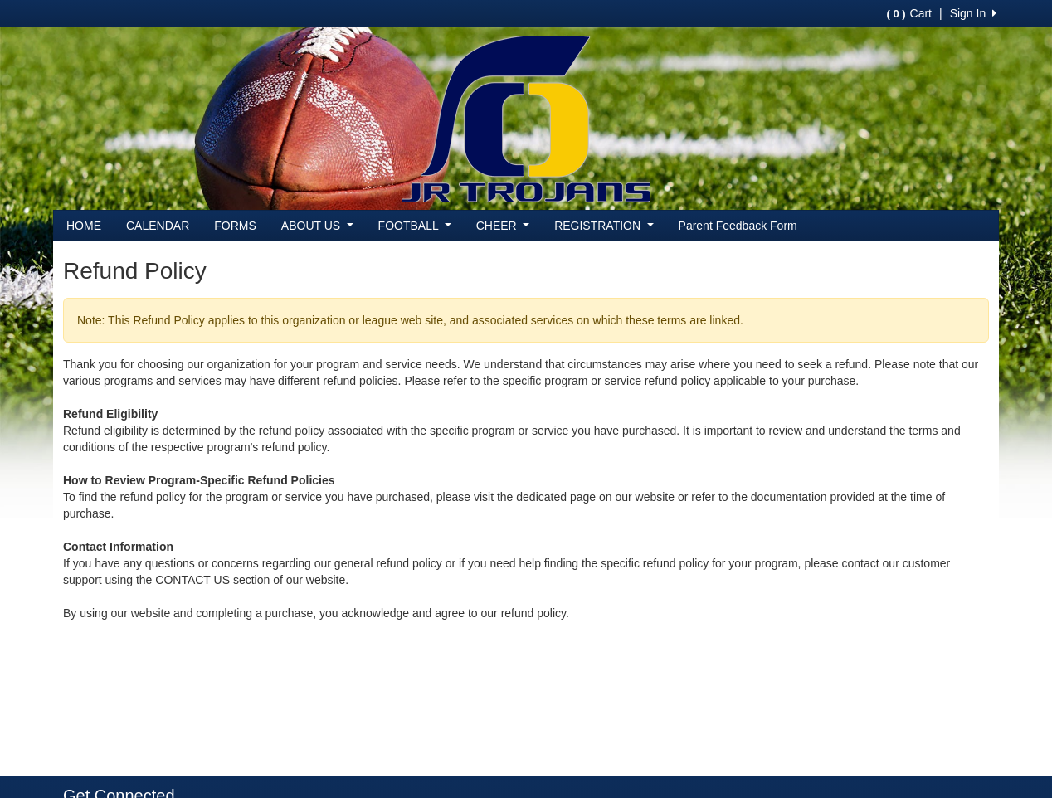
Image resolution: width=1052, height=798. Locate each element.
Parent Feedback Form (738, 225)
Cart (909, 13)
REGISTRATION (603, 225)
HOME (83, 225)
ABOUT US (317, 225)
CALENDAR (157, 225)
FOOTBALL (414, 225)
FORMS (235, 225)
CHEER (502, 225)
